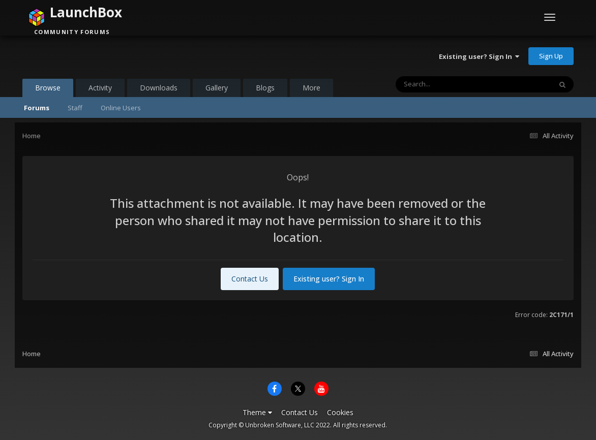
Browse (48, 90)
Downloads (158, 87)
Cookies (340, 412)
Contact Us (249, 279)
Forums (36, 107)
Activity (100, 87)
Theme (257, 412)
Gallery (216, 87)
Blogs (265, 87)
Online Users (121, 107)
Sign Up (551, 55)
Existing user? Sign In (479, 56)
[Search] (447, 84)
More (311, 87)
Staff (75, 107)
